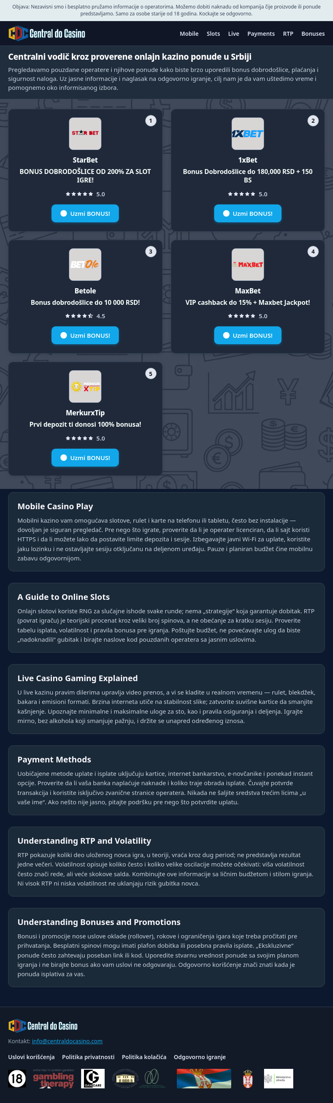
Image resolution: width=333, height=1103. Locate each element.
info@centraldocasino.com (67, 1041)
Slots (213, 33)
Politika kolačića (144, 1057)
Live (233, 33)
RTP (288, 33)
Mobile (189, 33)
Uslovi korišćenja (31, 1057)
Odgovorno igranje (200, 1057)
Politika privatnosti (88, 1057)
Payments (261, 33)
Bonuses (313, 33)
